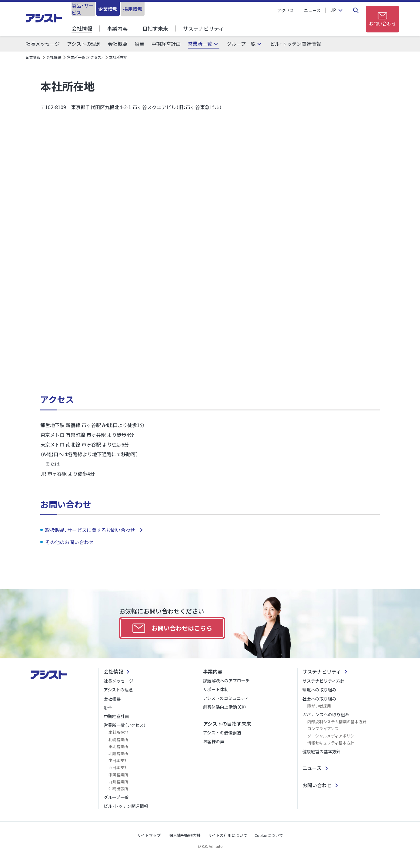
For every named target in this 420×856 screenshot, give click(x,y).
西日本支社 (118, 767)
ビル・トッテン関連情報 (295, 43)
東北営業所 (118, 746)
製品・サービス (96, 8)
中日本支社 (118, 760)
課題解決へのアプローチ (226, 680)
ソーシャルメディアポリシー (332, 736)
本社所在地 (118, 732)
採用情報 (195, 8)
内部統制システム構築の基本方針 (336, 721)
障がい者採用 (319, 706)
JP (333, 10)
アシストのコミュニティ (226, 698)
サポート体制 (215, 689)
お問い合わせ (317, 785)
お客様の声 (213, 741)
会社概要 (117, 43)
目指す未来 (155, 28)
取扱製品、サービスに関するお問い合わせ (90, 529)
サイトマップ (149, 835)
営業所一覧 (200, 43)
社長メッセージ (43, 43)
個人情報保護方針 (185, 835)
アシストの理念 (84, 43)
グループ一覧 (241, 43)
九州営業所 (118, 781)
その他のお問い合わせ (70, 542)
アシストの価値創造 (222, 733)
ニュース (312, 10)
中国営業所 (118, 774)
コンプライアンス (322, 728)
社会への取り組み (319, 699)
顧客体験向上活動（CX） (224, 707)
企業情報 (145, 8)
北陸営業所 (118, 753)
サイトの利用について (227, 835)
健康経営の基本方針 (321, 751)
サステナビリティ (203, 28)
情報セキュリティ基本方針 (330, 743)
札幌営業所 (118, 739)
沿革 (139, 43)
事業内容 (117, 28)
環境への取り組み (319, 690)
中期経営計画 (166, 43)
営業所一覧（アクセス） (85, 57)
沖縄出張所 (118, 788)
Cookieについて (269, 835)
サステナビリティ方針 (323, 681)
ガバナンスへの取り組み (325, 714)
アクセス (285, 10)
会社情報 (82, 28)
